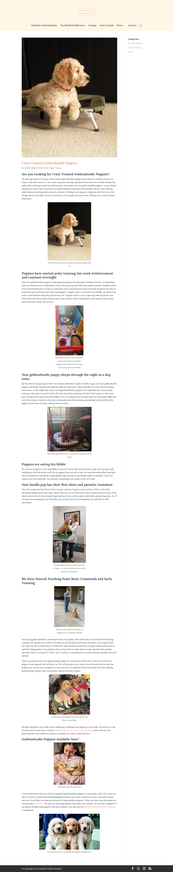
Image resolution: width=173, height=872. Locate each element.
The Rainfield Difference (72, 26)
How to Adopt (107, 26)
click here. (39, 803)
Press (120, 26)
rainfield (27, 168)
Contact (132, 26)
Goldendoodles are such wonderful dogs (73, 730)
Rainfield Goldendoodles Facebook (99, 807)
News (46, 168)
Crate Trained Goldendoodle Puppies (49, 163)
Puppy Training (55, 168)
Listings (92, 26)
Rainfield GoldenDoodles (44, 26)
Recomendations (135, 43)
